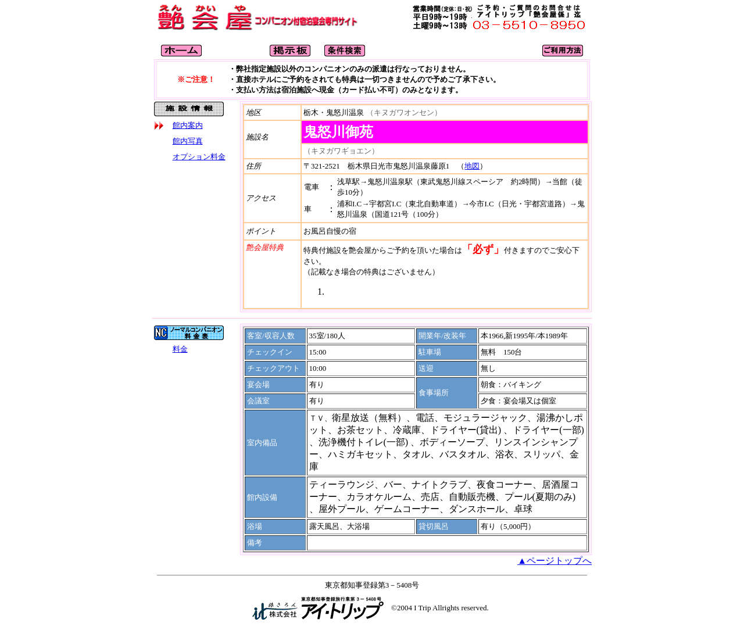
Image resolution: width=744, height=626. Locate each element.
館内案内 (188, 125)
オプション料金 (199, 156)
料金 (180, 349)
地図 (472, 166)
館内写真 (188, 141)
